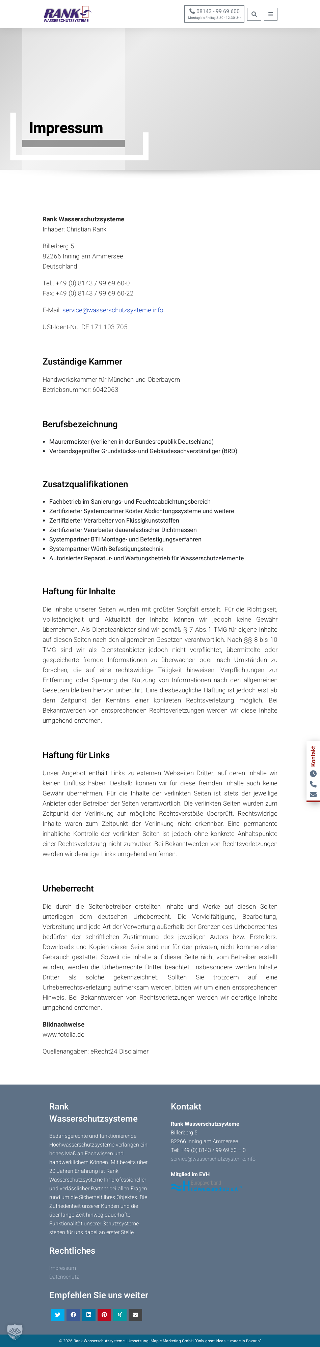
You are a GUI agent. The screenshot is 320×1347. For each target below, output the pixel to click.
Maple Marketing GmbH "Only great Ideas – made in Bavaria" (206, 1341)
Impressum (62, 1268)
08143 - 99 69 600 (214, 11)
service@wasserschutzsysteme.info (112, 310)
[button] (15, 1332)
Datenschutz (64, 1277)
